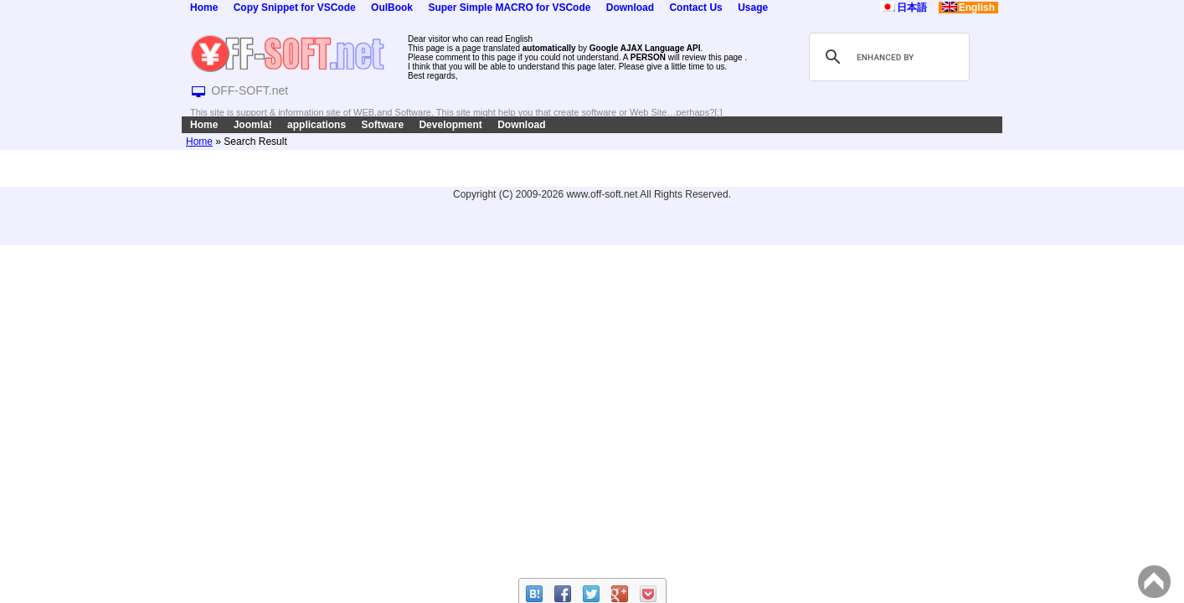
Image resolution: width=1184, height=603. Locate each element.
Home (204, 7)
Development (450, 125)
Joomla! (253, 125)
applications (316, 125)
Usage (753, 7)
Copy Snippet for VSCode (295, 7)
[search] (887, 57)
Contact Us (695, 7)
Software (382, 125)
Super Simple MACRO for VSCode (509, 7)
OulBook (392, 7)
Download (630, 7)
